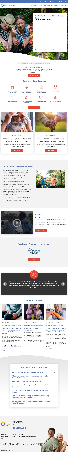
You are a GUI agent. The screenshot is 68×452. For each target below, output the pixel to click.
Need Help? (16, 135)
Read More (4, 350)
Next (63, 284)
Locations (50, 5)
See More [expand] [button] (34, 75)
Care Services (34, 5)
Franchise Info (64, 5)
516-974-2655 (51, 1)
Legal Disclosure (4, 450)
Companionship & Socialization (12, 92)
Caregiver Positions (43, 5)
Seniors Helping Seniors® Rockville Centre (24, 421)
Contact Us (34, 259)
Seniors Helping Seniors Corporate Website (27, 436)
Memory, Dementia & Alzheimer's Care (41, 92)
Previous (5, 284)
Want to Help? (51, 135)
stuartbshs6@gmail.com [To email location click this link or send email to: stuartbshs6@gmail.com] (44, 49)
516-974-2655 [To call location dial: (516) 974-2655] (58, 49)
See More (34, 107)
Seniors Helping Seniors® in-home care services (11, 325)
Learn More (17, 150)
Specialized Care (12, 101)
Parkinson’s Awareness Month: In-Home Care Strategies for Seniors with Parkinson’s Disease (11, 345)
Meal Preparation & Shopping (27, 102)
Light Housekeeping (41, 101)
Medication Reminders (55, 101)
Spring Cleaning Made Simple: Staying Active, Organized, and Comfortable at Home (56, 330)
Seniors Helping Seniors (38, 341)
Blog (54, 5)
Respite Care (55, 91)
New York (28, 63)
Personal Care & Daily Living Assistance (27, 92)
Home (19, 63)
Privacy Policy (11, 450)
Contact (58, 5)
